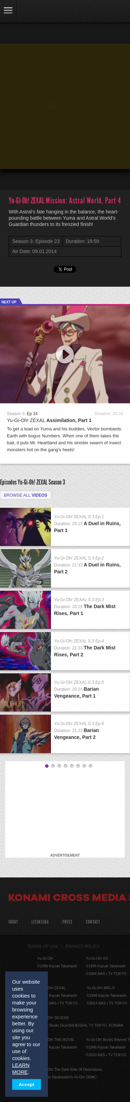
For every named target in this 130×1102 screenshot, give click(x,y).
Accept (26, 1084)
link (8, 11)
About (13, 922)
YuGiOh (41, 12)
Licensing (40, 922)
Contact (93, 922)
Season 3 (57, 482)
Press (67, 922)
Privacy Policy (83, 946)
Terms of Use (42, 946)
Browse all (25, 495)
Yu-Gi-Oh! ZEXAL (49, 420)
